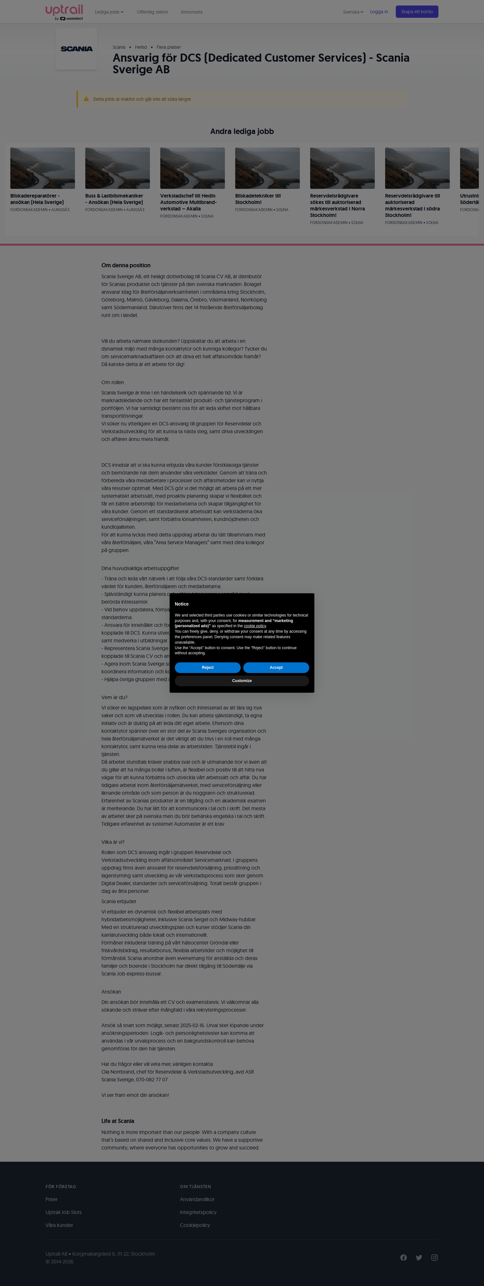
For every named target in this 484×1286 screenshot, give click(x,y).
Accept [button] (276, 667)
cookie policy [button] (255, 626)
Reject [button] (208, 667)
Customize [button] (242, 681)
